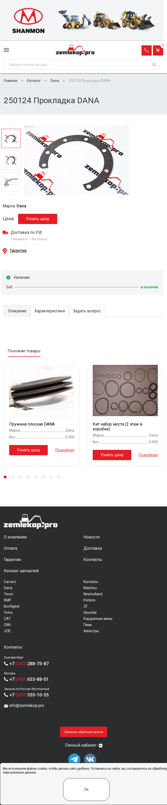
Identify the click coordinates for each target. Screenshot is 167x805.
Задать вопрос (87, 311)
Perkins (90, 600)
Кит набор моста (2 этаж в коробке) (117, 426)
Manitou (90, 588)
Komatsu (91, 582)
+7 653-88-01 (29, 679)
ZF (86, 606)
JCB (7, 631)
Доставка (93, 548)
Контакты (93, 559)
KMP (7, 600)
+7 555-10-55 (29, 694)
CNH (7, 625)
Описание (17, 311)
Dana (8, 588)
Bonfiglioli (11, 606)
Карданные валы (98, 619)
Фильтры (91, 631)
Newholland (93, 594)
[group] (83, 20)
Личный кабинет (81, 745)
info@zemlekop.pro (26, 705)
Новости (92, 537)
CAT (7, 619)
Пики (88, 625)
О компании (15, 537)
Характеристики (49, 311)
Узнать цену (37, 218)
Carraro (10, 582)
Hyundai (90, 612)
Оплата (10, 548)
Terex (8, 594)
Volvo (8, 612)
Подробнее (64, 450)
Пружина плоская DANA (32, 424)
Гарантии (18, 250)
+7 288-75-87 (29, 663)
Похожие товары (24, 350)
